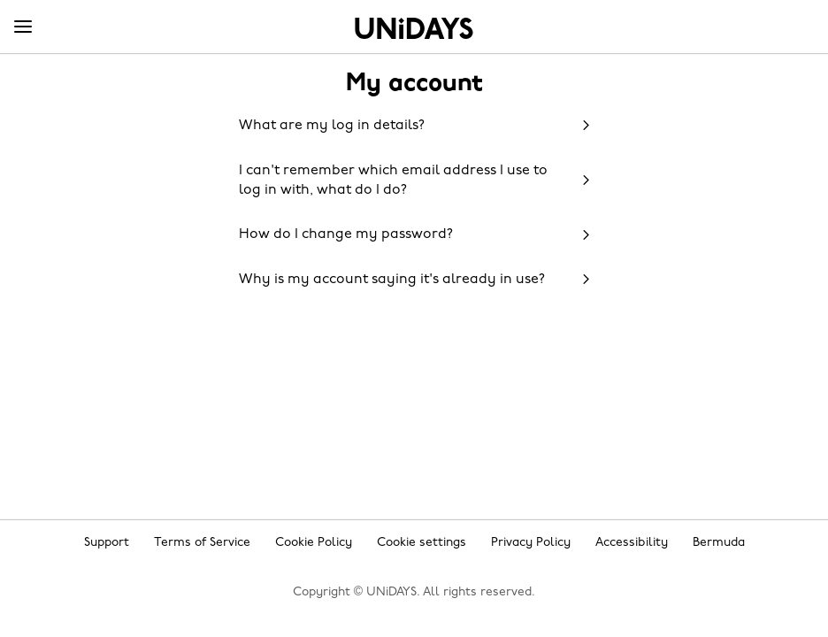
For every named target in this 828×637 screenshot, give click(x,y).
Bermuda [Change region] (719, 542)
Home (414, 28)
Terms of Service (202, 542)
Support (106, 542)
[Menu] (23, 27)
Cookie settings (421, 542)
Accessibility (631, 542)
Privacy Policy (531, 542)
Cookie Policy (313, 542)
